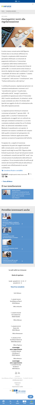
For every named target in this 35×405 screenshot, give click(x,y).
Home (3, 11)
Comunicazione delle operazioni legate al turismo (13, 236)
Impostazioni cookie (17, 386)
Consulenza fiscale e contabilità (12, 171)
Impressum (17, 383)
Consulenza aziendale (11, 11)
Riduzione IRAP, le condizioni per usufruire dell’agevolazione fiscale (13, 224)
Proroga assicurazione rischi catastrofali (13, 249)
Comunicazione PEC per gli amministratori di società (13, 261)
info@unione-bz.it (17, 380)
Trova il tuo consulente (17, 287)
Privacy (17, 385)
